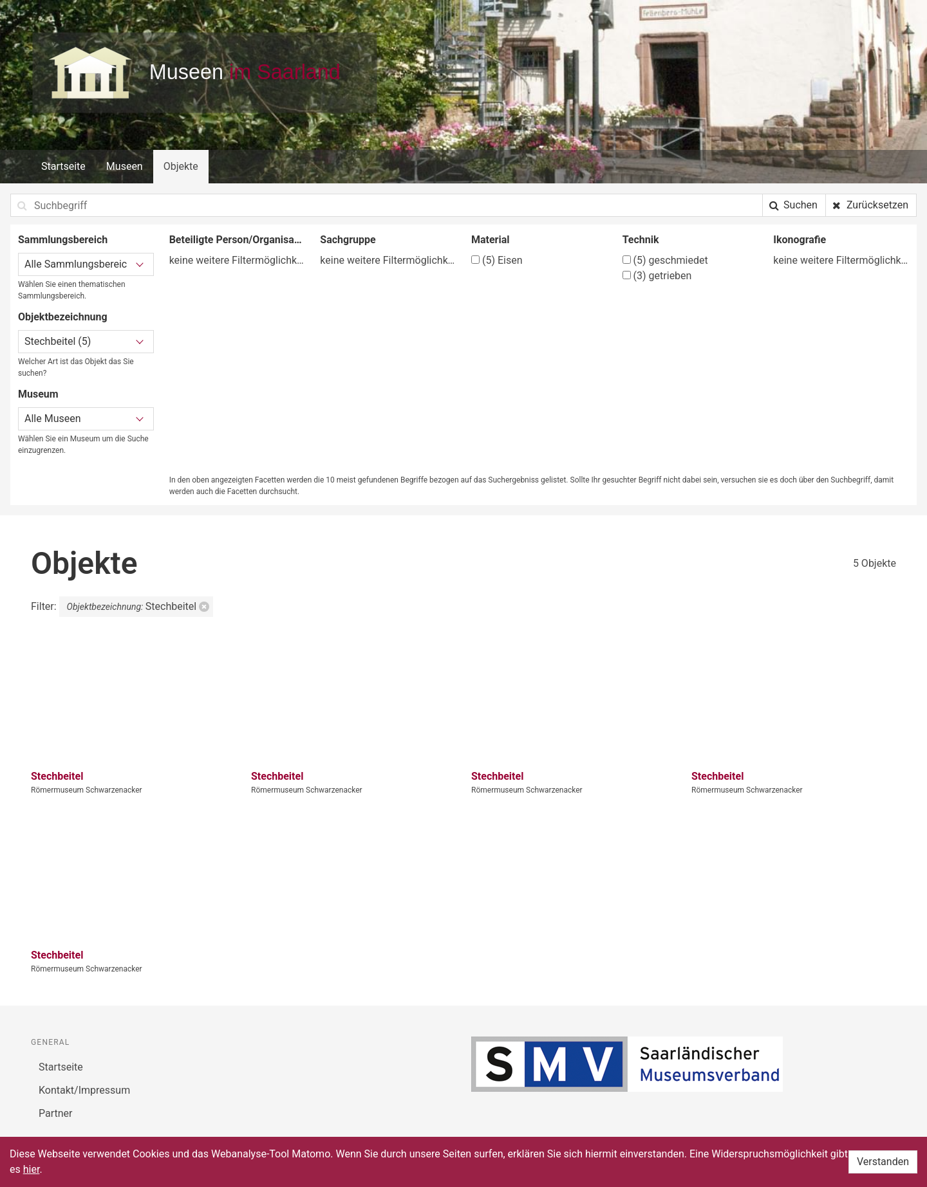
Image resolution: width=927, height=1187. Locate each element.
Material (490, 240)
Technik (641, 240)
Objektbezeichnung (63, 317)
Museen (124, 166)
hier (31, 1169)
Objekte (181, 166)
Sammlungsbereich (63, 240)
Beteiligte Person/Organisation (237, 240)
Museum (38, 394)
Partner (56, 1113)
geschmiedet (665, 260)
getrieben (657, 276)
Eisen (497, 260)
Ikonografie (799, 240)
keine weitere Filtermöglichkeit (237, 260)
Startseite (63, 166)
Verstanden (883, 1161)
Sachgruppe (347, 240)
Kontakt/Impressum (84, 1090)
